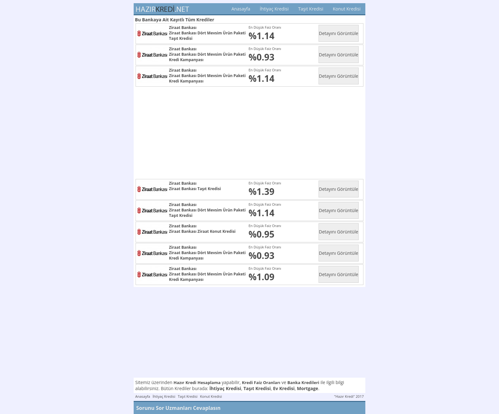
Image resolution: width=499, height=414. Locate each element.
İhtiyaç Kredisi (274, 9)
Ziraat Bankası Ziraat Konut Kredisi (202, 231)
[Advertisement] (251, 132)
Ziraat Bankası (182, 27)
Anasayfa (240, 9)
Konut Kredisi (347, 9)
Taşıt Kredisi (310, 9)
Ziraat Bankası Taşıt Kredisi (195, 188)
